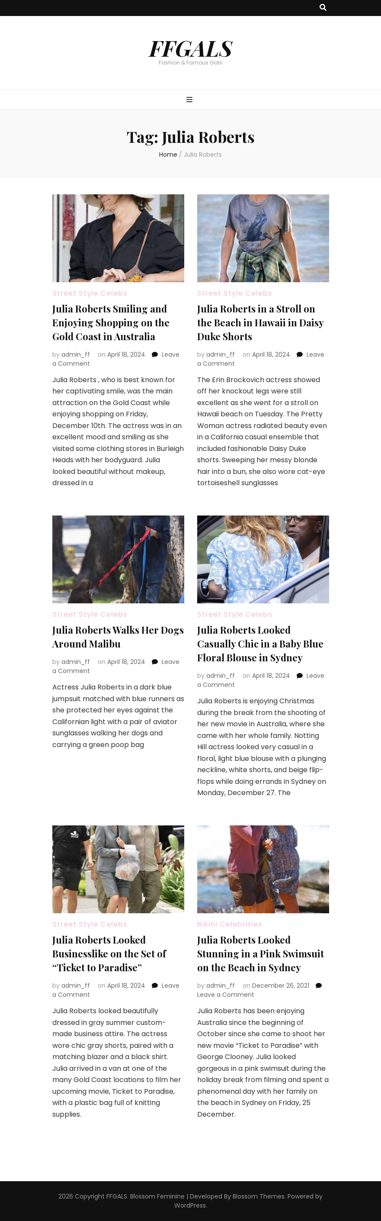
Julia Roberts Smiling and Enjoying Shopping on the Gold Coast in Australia (111, 322)
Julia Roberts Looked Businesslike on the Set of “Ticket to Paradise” (109, 953)
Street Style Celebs (90, 293)
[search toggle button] (323, 8)
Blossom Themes (259, 1196)
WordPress (190, 1205)
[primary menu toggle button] (190, 100)
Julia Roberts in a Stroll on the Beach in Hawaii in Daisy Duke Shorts (260, 322)
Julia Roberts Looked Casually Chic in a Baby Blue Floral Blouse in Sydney (260, 643)
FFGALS (190, 47)
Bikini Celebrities (230, 924)
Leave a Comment (225, 994)
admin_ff (75, 354)
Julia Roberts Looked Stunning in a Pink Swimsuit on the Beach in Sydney (260, 953)
